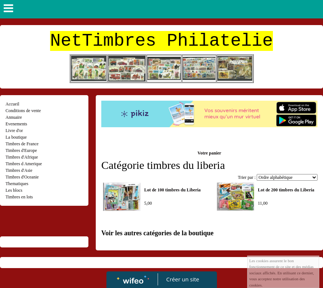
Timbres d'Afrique (22, 157)
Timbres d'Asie (19, 170)
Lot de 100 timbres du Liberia (172, 189)
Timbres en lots (19, 196)
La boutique (16, 137)
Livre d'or (14, 130)
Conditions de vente (23, 110)
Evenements (16, 123)
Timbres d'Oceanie (22, 177)
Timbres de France (22, 143)
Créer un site (182, 279)
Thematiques (17, 183)
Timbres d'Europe (21, 150)
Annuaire (14, 117)
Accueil (12, 104)
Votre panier (209, 153)
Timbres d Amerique (24, 163)
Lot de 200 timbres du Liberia (286, 189)
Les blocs (14, 190)
